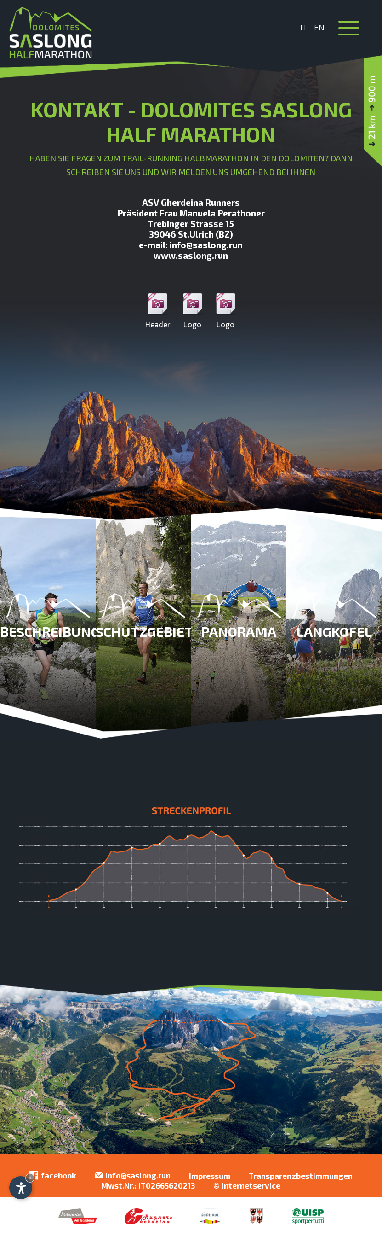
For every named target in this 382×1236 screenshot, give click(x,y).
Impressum (209, 1175)
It (304, 27)
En (319, 27)
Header (158, 311)
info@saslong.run (133, 1175)
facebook (52, 1175)
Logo (193, 311)
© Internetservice (246, 1185)
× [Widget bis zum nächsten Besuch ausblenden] (30, 1177)
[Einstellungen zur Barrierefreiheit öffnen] (20, 1187)
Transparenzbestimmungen (301, 1175)
